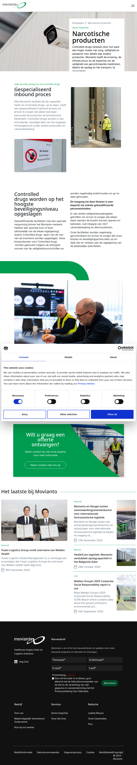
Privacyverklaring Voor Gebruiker (71, 691)
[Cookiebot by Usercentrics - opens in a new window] (120, 348)
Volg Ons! (24, 661)
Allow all (112, 414)
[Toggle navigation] (132, 5)
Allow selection (68, 414)
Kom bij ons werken (24, 727)
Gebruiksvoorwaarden (48, 752)
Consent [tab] (23, 357)
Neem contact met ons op (45, 465)
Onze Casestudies (97, 718)
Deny (25, 414)
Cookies (90, 752)
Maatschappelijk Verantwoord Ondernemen (29, 720)
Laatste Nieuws (96, 713)
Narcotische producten (99, 23)
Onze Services (58, 718)
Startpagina (78, 23)
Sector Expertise (59, 713)
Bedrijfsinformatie (23, 752)
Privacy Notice (86, 383)
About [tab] (113, 357)
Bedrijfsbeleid (106, 752)
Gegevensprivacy (73, 752)
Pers (90, 724)
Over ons (19, 713)
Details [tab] (68, 357)
